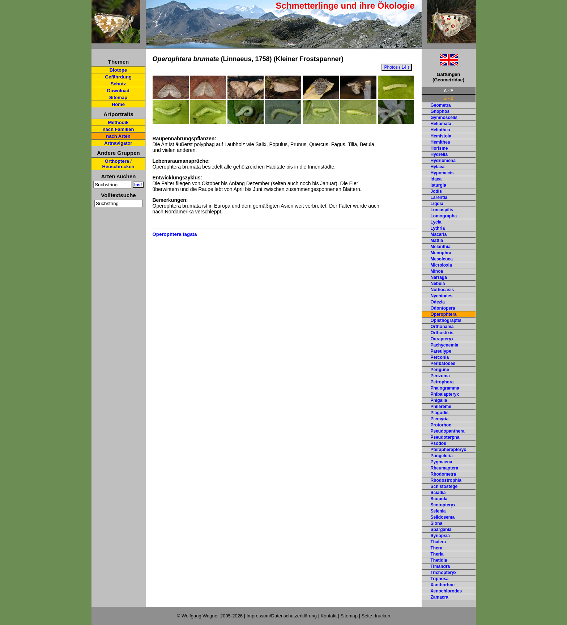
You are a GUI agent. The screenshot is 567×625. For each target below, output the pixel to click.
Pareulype (441, 351)
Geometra (441, 105)
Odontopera (443, 308)
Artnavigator (118, 143)
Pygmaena (441, 461)
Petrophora (442, 381)
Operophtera (444, 314)
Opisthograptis (446, 320)
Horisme (439, 148)
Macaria (439, 234)
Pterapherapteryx (448, 449)
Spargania (441, 529)
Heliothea (440, 129)
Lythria (438, 228)
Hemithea (440, 142)
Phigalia (439, 400)
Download (118, 90)
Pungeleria (442, 455)
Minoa (437, 271)
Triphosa (440, 578)
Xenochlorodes (446, 591)
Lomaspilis (442, 209)
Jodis (436, 191)
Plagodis (440, 412)
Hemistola (441, 136)
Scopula (439, 498)
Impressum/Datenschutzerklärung (282, 615)
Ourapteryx (442, 338)
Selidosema (443, 517)
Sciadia (438, 492)
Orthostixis (442, 332)
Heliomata (441, 123)
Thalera (438, 541)
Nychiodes (442, 295)
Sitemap (118, 97)
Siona (437, 523)
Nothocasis (442, 289)
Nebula (438, 283)
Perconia (440, 357)
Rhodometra (443, 474)
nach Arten (118, 136)
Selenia (438, 511)
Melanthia (441, 246)
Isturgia (438, 185)
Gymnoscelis (444, 117)
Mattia (437, 240)
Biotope (118, 70)
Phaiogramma (445, 388)
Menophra (441, 252)
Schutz (118, 83)
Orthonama (442, 326)
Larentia (439, 197)
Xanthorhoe (443, 584)
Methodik (118, 122)
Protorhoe (441, 425)
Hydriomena (443, 160)
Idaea (436, 179)
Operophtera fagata (175, 234)
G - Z (448, 98)
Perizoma (440, 375)
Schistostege (444, 486)
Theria (437, 554)
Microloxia (441, 265)
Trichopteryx (444, 572)
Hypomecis (442, 172)
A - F (448, 90)
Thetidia (439, 560)
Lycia (436, 222)
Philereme (441, 406)
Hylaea (438, 166)
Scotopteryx (443, 504)
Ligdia (437, 203)
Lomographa (444, 215)
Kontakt (329, 615)
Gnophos (440, 111)
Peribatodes (443, 363)
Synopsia (440, 535)
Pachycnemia (445, 345)
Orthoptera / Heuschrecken (118, 163)
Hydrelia (439, 154)
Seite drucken (376, 615)
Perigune (440, 369)
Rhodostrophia (446, 480)
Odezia (438, 302)
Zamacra (439, 597)
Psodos (438, 443)
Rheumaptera (445, 468)
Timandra (440, 566)
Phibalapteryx (445, 394)
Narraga (439, 277)
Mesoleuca (442, 259)
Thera (437, 547)
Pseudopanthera (448, 431)
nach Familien (118, 129)
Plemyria (440, 418)
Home (118, 104)
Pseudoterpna (445, 437)
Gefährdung (118, 77)
